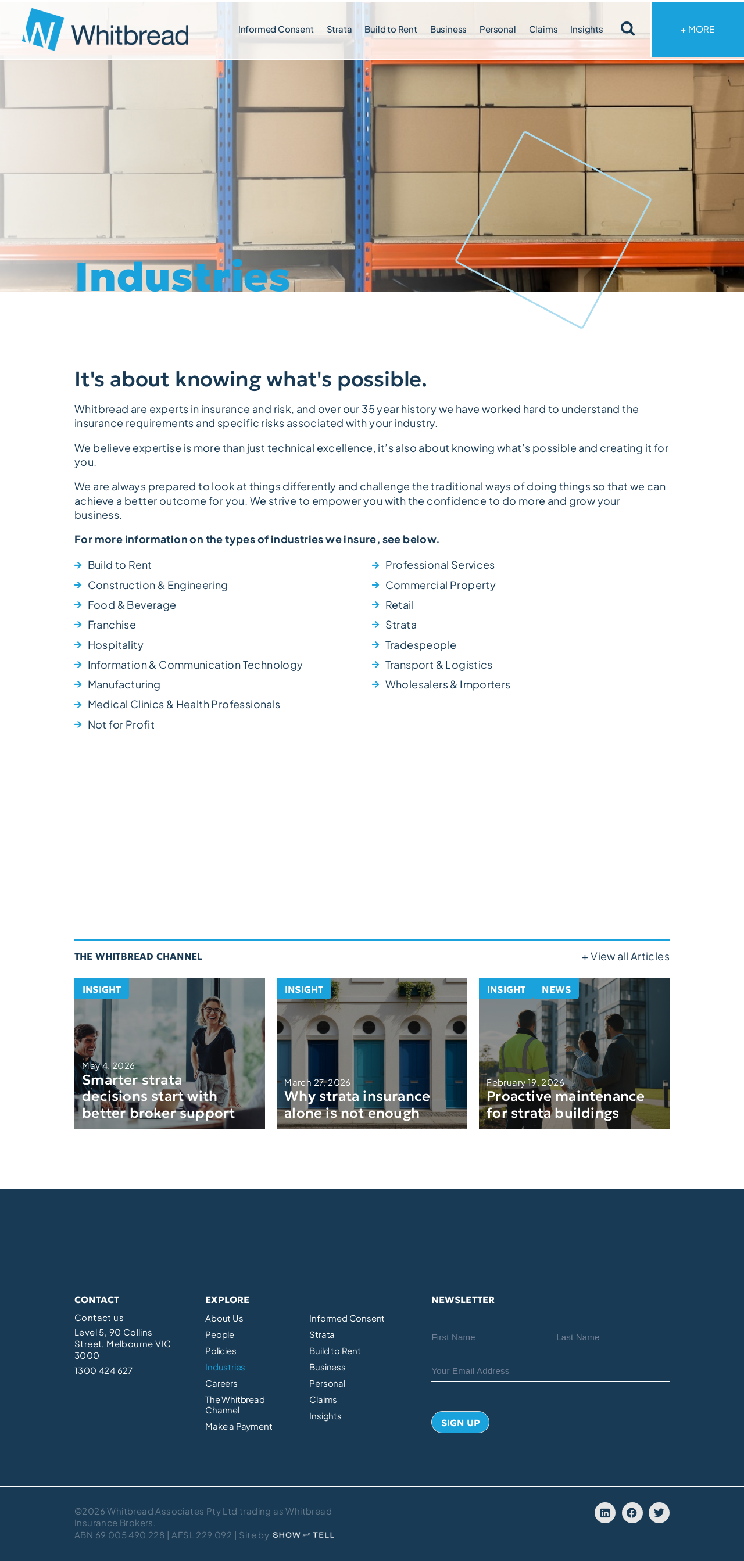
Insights (586, 28)
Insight (102, 989)
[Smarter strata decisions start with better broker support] (169, 1053)
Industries (225, 1367)
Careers (221, 1383)
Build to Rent (390, 28)
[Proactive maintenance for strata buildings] (574, 1053)
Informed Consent (276, 28)
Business (448, 28)
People (219, 1334)
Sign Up (460, 1423)
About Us (224, 1318)
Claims (543, 28)
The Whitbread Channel (234, 1404)
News (556, 989)
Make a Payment (238, 1426)
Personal (498, 28)
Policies (220, 1350)
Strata (339, 28)
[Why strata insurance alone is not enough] (372, 1053)
